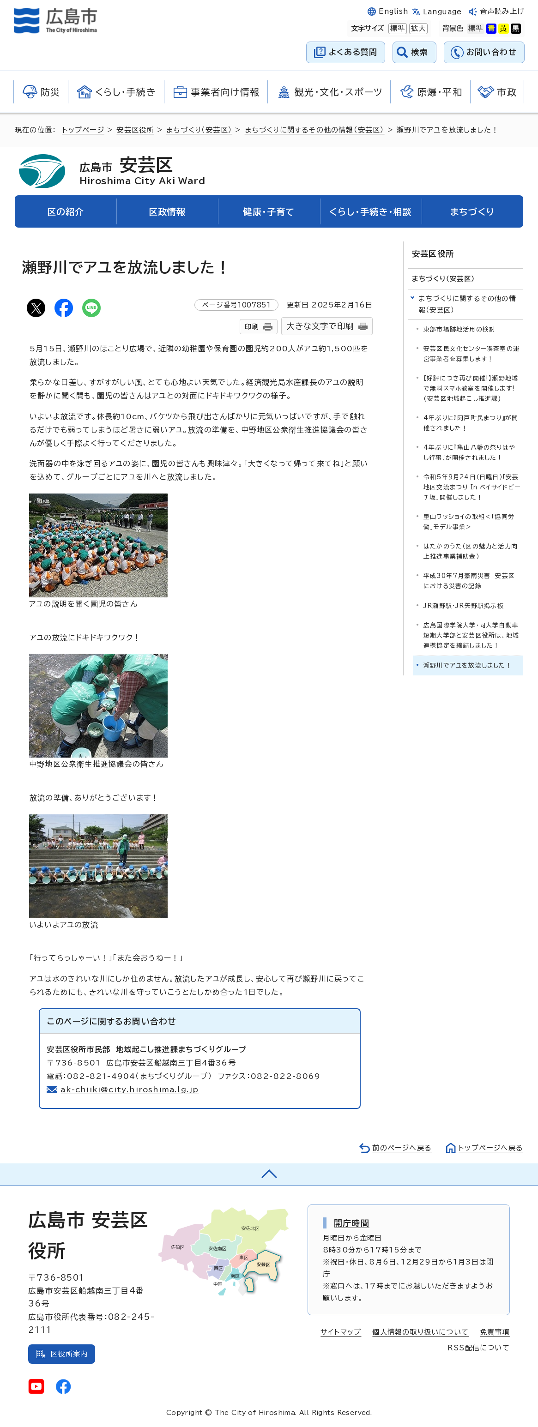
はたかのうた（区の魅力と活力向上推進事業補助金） (470, 551)
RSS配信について (478, 1347)
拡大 (417, 28)
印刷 (252, 326)
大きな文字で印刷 (320, 326)
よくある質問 (353, 52)
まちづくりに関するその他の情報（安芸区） (315, 129)
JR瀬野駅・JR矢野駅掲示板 (463, 606)
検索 (420, 52)
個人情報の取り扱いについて (420, 1332)
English (393, 11)
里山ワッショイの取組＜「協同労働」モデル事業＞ (468, 522)
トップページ (83, 129)
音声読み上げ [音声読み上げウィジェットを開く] (502, 11)
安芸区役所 (135, 129)
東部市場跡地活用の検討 (459, 329)
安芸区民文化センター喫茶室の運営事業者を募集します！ (471, 354)
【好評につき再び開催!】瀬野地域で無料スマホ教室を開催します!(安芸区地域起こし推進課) (470, 388)
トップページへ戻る (491, 1147)
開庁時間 (351, 1223)
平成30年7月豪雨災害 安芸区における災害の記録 (469, 581)
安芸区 (142, 171)
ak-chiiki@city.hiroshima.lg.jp (129, 1089)
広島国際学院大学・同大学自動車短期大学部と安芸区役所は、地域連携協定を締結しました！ (471, 635)
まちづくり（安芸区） (199, 129)
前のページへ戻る (402, 1147)
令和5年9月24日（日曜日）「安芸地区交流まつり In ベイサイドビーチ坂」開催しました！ (472, 487)
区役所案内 (69, 1353)
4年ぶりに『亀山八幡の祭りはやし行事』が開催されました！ (469, 453)
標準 (396, 28)
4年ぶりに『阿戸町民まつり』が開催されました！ (470, 423)
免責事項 (495, 1332)
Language (442, 11)
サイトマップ (340, 1332)
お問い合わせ (491, 52)
